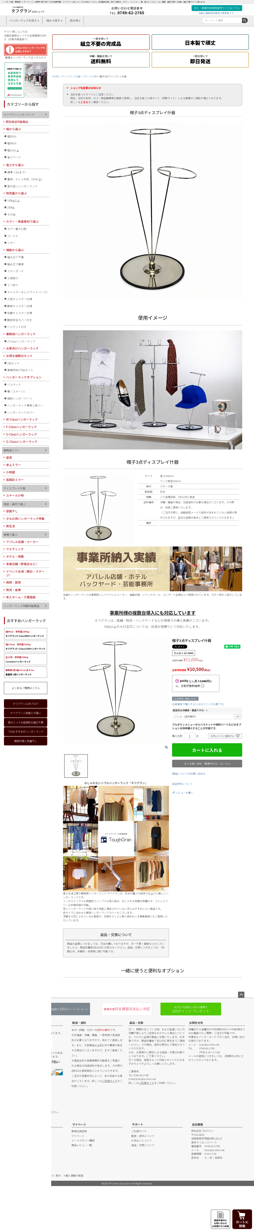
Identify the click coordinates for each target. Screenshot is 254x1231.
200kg (10, 207)
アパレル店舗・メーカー (22, 542)
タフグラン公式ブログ (25, 704)
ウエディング (15, 549)
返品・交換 (136, 1023)
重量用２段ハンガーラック (20, 672)
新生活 (10, 526)
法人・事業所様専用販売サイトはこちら (217, 8)
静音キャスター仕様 (19, 306)
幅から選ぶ (13, 129)
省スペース (14, 157)
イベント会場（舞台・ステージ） (25, 573)
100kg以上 (13, 200)
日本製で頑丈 (200, 42)
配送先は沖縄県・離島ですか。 (190, 710)
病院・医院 (13, 582)
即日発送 (200, 59)
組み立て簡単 (15, 264)
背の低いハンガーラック (22, 186)
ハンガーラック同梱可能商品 (21, 606)
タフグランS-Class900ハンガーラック (25, 633)
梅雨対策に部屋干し (25, 741)
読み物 (74, 20)
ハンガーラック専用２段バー (25, 405)
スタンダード (15, 271)
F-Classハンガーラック (21, 427)
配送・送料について (142, 1136)
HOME (55, 76)
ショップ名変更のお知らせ (85, 88)
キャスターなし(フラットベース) (27, 292)
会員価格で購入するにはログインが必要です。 (199, 704)
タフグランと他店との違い (25, 713)
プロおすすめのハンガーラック (26, 731)
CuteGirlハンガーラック (18, 659)
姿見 (9, 457)
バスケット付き (17, 327)
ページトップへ (241, 995)
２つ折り (12, 285)
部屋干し (12, 511)
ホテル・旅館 (15, 556)
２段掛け (12, 278)
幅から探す (53, 20)
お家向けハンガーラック (22, 348)
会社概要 (197, 1124)
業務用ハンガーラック (21, 334)
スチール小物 (90, 76)
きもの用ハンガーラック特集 (25, 518)
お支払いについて (141, 1140)
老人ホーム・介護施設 (21, 597)
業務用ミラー (12, 450)
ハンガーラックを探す (23, 20)
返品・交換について (142, 1145)
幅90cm (11, 143)
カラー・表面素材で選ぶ (22, 221)
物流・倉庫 (13, 590)
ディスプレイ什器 (70, 76)
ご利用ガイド (109, 1081)
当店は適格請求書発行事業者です (216, 13)
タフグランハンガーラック (19, 114)
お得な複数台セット (19, 356)
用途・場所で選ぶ (15, 504)
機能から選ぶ (15, 250)
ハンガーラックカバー (21, 412)
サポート (137, 1124)
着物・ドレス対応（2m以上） (25, 179)
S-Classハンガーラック (21, 434)
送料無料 (101, 59)
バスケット (14, 384)
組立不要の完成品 (101, 41)
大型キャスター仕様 (19, 299)
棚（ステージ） (17, 391)
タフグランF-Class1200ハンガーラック (25, 646)
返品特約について (182, 784)
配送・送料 (79, 1023)
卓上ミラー (13, 465)
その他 (11, 214)
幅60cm (11, 136)
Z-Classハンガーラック (21, 341)
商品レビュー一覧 (81, 1145)
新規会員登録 (79, 1131)
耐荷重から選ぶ (16, 193)
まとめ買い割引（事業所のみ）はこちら (207, 763)
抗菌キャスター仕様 (19, 313)
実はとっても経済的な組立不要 (25, 722)
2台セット (13, 363)
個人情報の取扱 (74, 1175)
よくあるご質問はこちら (26, 688)
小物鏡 (10, 472)
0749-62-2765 (130, 13)
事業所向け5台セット (20, 370)
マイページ (79, 1124)
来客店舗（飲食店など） (22, 564)
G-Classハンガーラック (21, 441)
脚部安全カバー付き (19, 320)
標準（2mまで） (17, 172)
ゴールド (12, 236)
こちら (84, 102)
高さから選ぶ (15, 165)
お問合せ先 (196, 1023)
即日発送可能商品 (17, 122)
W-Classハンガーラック (22, 419)
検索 (245, 20)
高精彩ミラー (15, 480)
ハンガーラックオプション (24, 377)
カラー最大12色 (17, 229)
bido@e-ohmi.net (146, 1079)
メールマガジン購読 (83, 1140)
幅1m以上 (13, 150)
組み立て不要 (15, 257)
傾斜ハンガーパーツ (19, 398)
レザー (11, 243)
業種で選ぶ (10, 534)
